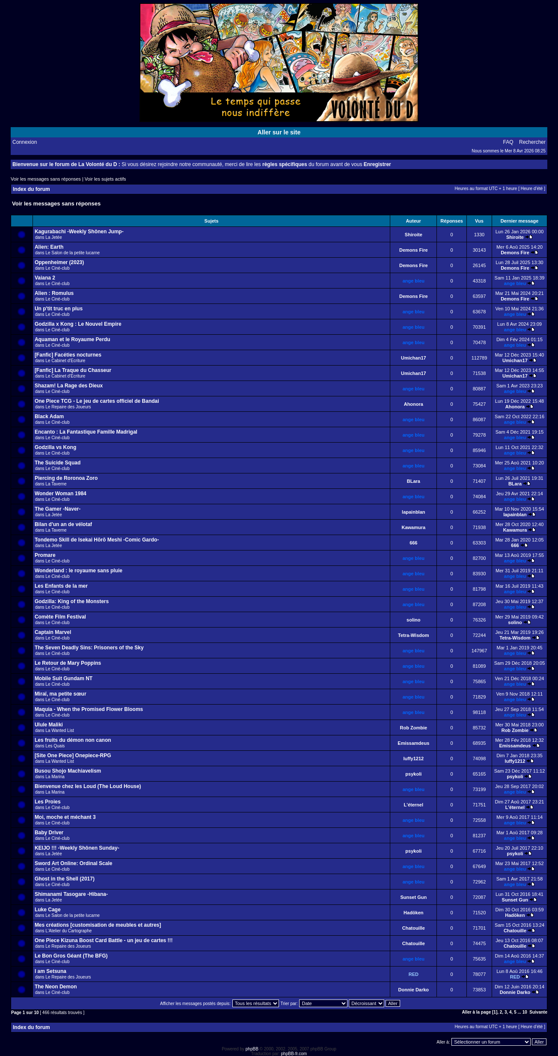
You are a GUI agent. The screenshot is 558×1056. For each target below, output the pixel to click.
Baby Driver (49, 833)
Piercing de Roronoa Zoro (66, 478)
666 (413, 542)
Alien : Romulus (54, 293)
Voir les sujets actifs (105, 178)
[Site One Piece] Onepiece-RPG (73, 756)
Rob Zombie (413, 727)
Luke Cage (48, 910)
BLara (413, 481)
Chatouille (413, 928)
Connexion (24, 142)
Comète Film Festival (60, 617)
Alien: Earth (49, 247)
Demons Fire (413, 250)
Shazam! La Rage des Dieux (69, 386)
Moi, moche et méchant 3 (65, 817)
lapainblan (413, 512)
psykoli (413, 773)
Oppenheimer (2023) (59, 262)
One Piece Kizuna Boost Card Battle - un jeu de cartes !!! (104, 940)
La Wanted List (59, 730)
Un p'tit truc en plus (59, 309)
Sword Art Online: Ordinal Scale (74, 863)
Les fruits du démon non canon (73, 740)
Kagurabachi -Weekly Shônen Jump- (79, 232)
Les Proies (48, 802)
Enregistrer (377, 164)
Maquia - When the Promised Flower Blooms (89, 709)
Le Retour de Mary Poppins (68, 663)
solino (413, 619)
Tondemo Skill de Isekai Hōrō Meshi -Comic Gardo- (97, 540)
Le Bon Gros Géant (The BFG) (71, 956)
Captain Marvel (53, 632)
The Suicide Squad (57, 463)
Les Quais (55, 746)
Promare (45, 555)
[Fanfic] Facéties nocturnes (68, 355)
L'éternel (413, 804)
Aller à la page (476, 1012)
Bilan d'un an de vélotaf (63, 524)
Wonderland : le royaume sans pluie (78, 571)
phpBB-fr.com (294, 1053)
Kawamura (413, 527)
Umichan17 (413, 357)
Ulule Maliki (49, 725)
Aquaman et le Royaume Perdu (72, 339)
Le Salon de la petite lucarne (72, 252)
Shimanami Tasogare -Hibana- (71, 894)
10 (524, 1012)
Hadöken (413, 912)
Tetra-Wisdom (413, 635)
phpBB (252, 1049)
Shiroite (413, 234)
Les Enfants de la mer (61, 586)
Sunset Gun (413, 897)
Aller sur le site (279, 132)
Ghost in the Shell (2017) (65, 879)
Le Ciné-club (57, 268)
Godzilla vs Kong (55, 447)
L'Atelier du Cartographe (68, 930)
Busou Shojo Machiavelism (68, 771)
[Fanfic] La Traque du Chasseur (73, 370)
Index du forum (31, 189)
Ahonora (413, 404)
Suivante (538, 1012)
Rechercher (532, 142)
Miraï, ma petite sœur (60, 694)
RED (413, 974)
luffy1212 (413, 758)
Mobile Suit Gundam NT (63, 678)
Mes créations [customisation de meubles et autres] (98, 925)
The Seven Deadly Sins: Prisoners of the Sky (89, 648)
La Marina (54, 776)
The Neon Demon (56, 987)
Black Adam (49, 416)
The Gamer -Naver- (57, 509)
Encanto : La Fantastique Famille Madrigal (86, 432)
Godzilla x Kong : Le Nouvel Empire (78, 324)
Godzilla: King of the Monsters (72, 601)
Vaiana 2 (45, 278)
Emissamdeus (413, 743)
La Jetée (53, 237)
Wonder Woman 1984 (60, 494)
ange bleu (413, 280)
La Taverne (55, 484)
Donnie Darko (413, 989)
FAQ (508, 142)
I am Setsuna (50, 971)
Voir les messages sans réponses (46, 178)
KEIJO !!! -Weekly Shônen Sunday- (77, 848)
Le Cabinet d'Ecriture (65, 360)
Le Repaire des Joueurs (68, 407)
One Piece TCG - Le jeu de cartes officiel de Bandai (97, 401)
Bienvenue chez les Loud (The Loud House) (88, 786)
